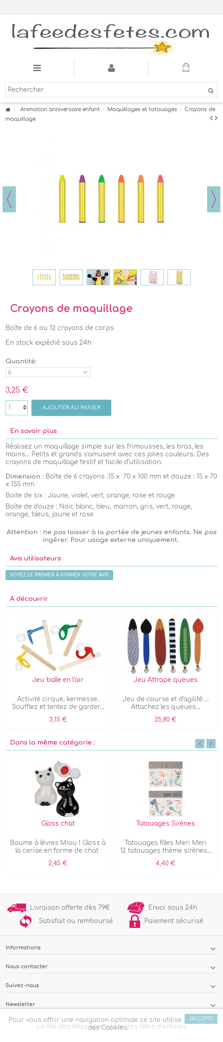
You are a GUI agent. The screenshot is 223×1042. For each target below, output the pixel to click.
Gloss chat (58, 823)
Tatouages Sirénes (165, 823)
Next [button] (211, 743)
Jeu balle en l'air (58, 679)
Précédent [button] (9, 199)
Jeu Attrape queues (165, 679)
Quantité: (22, 361)
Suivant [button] (213, 199)
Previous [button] (200, 743)
